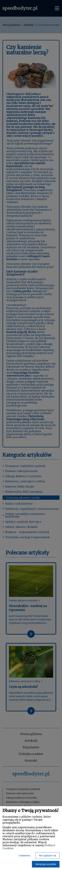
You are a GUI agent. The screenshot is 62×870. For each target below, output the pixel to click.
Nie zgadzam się (47, 855)
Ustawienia (24, 855)
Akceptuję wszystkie (45, 864)
